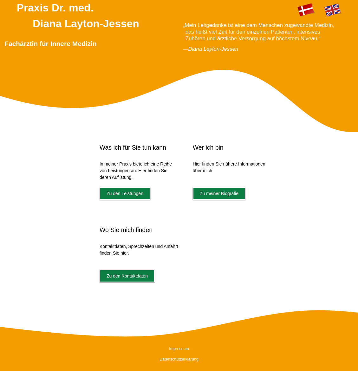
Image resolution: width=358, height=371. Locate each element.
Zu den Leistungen (125, 193)
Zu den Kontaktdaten (127, 275)
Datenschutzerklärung (179, 359)
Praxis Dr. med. (96, 28)
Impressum (179, 349)
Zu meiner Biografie (219, 193)
